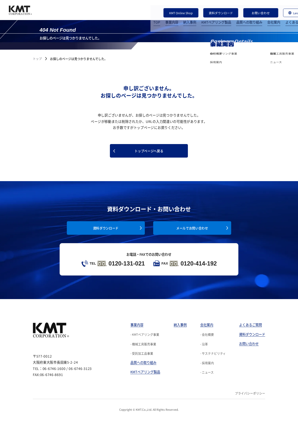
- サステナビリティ (213, 352)
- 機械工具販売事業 (143, 343)
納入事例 (162, 15)
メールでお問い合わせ (192, 227)
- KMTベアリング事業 (144, 333)
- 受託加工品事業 (141, 352)
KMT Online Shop (176, 6)
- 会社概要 (207, 333)
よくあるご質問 (269, 15)
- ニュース (207, 371)
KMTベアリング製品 (189, 15)
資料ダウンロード (209, 6)
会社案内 (246, 15)
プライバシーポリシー (250, 392)
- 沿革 (204, 343)
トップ (37, 58)
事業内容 (144, 15)
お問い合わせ (242, 6)
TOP (129, 15)
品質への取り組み (222, 15)
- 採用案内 (207, 362)
